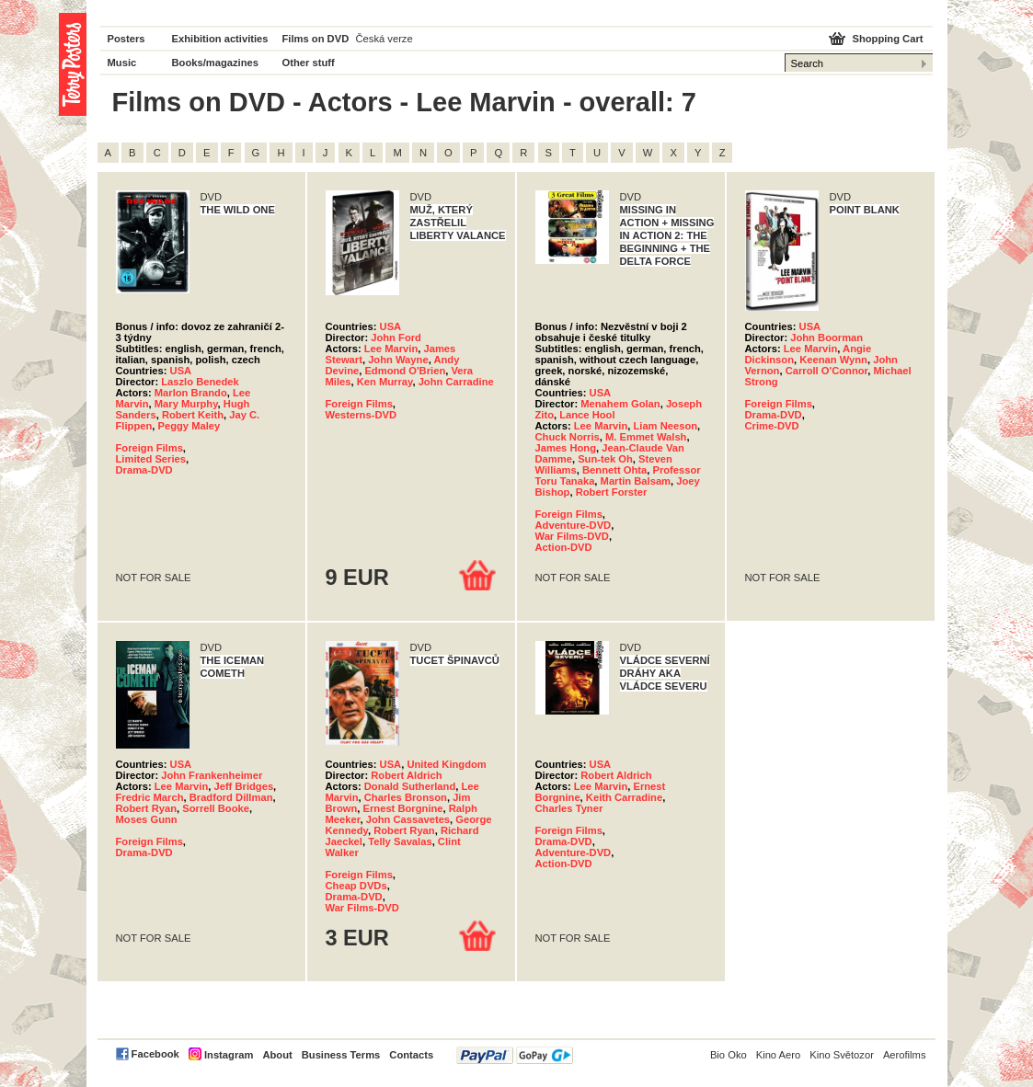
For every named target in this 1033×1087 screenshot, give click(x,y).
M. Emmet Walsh (645, 436)
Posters (126, 38)
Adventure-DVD (573, 525)
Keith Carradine (624, 797)
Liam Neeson (665, 425)
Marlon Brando (191, 392)
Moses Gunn (147, 819)
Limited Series (151, 458)
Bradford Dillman (231, 797)
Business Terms (341, 1054)
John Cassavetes (408, 819)
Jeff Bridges (243, 786)
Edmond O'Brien (404, 370)
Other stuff (308, 62)
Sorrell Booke (215, 808)
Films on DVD (316, 38)
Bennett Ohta (614, 469)
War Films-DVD (572, 536)
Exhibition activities (220, 38)
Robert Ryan (147, 808)
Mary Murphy (186, 403)
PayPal (514, 1055)
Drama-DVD (144, 469)
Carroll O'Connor (827, 370)
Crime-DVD (772, 425)
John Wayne (398, 359)
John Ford (396, 337)
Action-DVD (563, 547)
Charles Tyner (569, 808)
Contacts (411, 1054)
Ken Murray (385, 381)
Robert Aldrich (406, 775)
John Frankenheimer (211, 775)
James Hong (566, 447)
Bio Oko (728, 1054)
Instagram (228, 1054)
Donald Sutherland (409, 786)
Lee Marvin (391, 348)
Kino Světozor (841, 1054)
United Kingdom (446, 764)
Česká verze (384, 38)
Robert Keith (193, 414)
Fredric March (150, 797)
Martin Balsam (636, 480)
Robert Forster (612, 492)
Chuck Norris (567, 436)
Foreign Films (149, 447)
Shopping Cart (887, 38)
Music (122, 62)
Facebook (155, 1053)
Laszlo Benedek (200, 381)
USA (181, 370)
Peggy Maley (189, 425)
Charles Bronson (405, 797)
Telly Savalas (399, 841)
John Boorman (826, 337)
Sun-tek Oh (605, 458)
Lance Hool (586, 414)
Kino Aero (778, 1054)
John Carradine (456, 381)
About (277, 1054)
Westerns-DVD (361, 414)
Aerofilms (904, 1054)
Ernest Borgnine (403, 808)
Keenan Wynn (833, 359)
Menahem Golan (620, 403)
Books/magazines (215, 62)
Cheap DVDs (356, 885)
